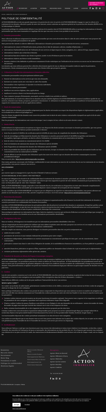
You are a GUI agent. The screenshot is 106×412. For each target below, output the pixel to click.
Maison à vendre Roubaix (34, 354)
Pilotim (23, 384)
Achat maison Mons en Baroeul (36, 359)
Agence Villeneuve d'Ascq (59, 356)
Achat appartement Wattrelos (36, 357)
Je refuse (27, 404)
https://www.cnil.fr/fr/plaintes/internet (77, 193)
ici (72, 320)
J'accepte (16, 404)
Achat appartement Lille (34, 362)
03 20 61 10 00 (58, 373)
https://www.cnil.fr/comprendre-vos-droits (30, 159)
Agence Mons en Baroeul (58, 353)
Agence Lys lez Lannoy (58, 361)
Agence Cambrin (56, 367)
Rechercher (22, 8)
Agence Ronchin (56, 364)
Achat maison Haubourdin (34, 365)
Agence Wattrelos (56, 359)
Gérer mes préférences (19, 408)
